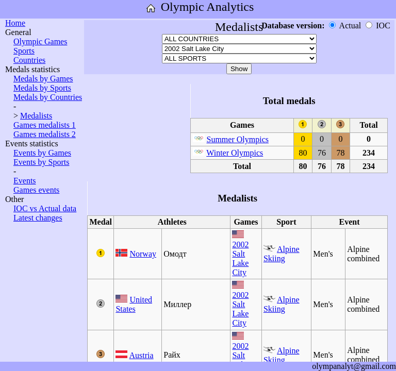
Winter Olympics (234, 152)
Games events (36, 189)
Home (15, 23)
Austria (141, 355)
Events (24, 180)
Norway (142, 253)
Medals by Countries (47, 97)
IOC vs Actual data (44, 208)
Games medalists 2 (44, 134)
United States (134, 304)
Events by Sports (41, 162)
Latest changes (37, 217)
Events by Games (42, 152)
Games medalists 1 (44, 125)
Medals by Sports (42, 87)
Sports (24, 50)
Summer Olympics (238, 139)
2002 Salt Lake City (240, 258)
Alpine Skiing (281, 254)
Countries (29, 60)
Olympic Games (40, 41)
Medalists (36, 115)
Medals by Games (43, 78)
